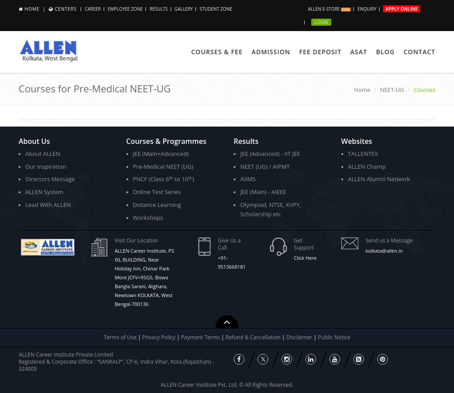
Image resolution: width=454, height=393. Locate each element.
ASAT (358, 52)
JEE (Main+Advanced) (161, 154)
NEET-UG (392, 90)
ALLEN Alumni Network (379, 179)
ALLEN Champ (367, 167)
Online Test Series (157, 192)
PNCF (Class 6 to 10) (163, 179)
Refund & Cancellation (254, 337)
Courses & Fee (217, 52)
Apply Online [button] (401, 9)
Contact (419, 52)
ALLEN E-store (329, 9)
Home (32, 9)
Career (93, 9)
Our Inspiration (45, 167)
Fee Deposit (320, 52)
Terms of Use (120, 337)
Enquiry (366, 9)
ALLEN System (44, 192)
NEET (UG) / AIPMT (265, 167)
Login (321, 22)
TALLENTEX (363, 154)
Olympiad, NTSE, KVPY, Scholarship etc (270, 209)
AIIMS (247, 179)
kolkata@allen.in (384, 250)
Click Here (305, 257)
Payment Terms (201, 337)
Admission (270, 52)
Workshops (148, 218)
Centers (66, 9)
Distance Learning (157, 205)
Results (158, 9)
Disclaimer (300, 337)
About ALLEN (42, 154)
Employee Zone (125, 9)
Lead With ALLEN (48, 205)
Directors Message (50, 179)
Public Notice (334, 337)
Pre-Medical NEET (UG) (163, 167)
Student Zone (216, 9)
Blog (385, 52)
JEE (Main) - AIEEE (263, 192)
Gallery (184, 9)
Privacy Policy (159, 337)
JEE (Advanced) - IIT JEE (270, 154)
